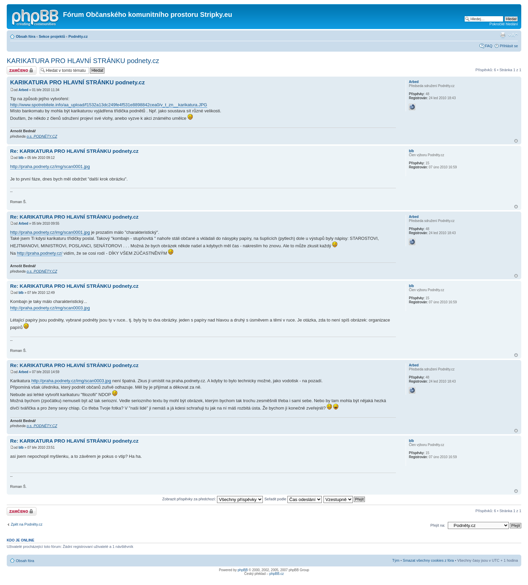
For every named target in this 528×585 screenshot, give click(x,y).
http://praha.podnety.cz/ (39, 253)
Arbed (23, 90)
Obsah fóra (25, 36)
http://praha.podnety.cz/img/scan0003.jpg (50, 307)
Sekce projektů (52, 36)
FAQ (488, 46)
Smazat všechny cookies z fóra (428, 560)
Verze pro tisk (502, 35)
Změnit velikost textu (513, 35)
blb (21, 158)
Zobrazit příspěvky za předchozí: (212, 499)
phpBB (243, 570)
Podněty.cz (78, 36)
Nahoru (516, 141)
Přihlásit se (509, 46)
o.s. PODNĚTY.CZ (42, 136)
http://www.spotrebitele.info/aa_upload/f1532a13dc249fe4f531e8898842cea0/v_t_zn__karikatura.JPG (108, 104)
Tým (395, 560)
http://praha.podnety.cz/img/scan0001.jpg (50, 166)
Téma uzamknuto (21, 70)
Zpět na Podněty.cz (26, 524)
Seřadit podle (293, 499)
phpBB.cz (276, 574)
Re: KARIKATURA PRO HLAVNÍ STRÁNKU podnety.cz (74, 151)
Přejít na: (437, 525)
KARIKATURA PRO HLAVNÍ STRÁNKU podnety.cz (83, 60)
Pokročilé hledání (504, 24)
